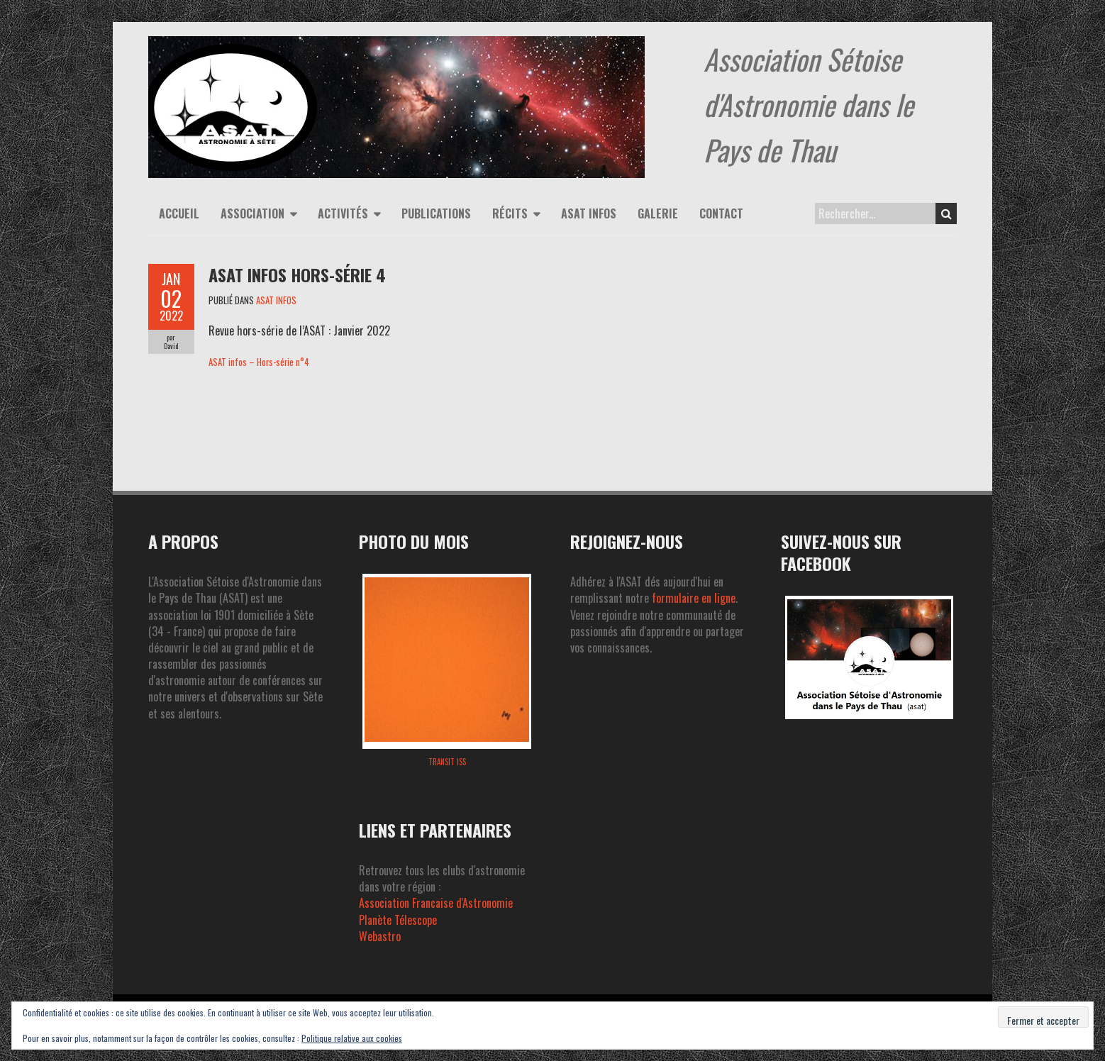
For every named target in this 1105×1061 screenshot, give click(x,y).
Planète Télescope (398, 919)
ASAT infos (588, 213)
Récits (510, 213)
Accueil (179, 213)
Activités (343, 213)
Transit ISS (447, 761)
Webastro (380, 936)
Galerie (658, 213)
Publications (436, 213)
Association (252, 213)
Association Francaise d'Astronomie (436, 902)
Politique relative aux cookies (351, 1038)
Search (946, 213)
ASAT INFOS (276, 300)
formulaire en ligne (693, 597)
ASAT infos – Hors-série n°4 (259, 362)
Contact (721, 213)
